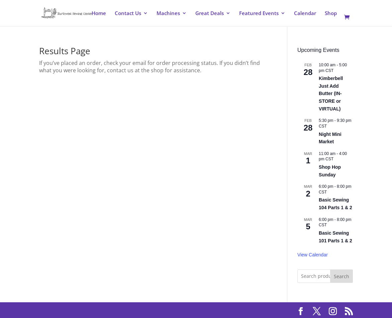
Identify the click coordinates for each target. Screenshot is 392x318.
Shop (331, 13)
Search (341, 276)
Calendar (305, 13)
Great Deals (209, 13)
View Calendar (312, 254)
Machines (168, 13)
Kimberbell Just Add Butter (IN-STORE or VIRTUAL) (331, 93)
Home (99, 13)
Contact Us (128, 13)
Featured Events (259, 13)
